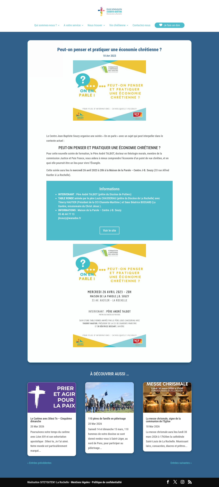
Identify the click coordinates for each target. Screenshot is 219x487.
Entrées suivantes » (181, 462)
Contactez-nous (141, 25)
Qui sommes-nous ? (45, 25)
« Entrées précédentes (39, 462)
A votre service (72, 25)
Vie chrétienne (117, 25)
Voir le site (109, 230)
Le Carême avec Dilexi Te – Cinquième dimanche (51, 420)
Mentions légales (80, 482)
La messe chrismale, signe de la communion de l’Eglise (163, 420)
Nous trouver (95, 25)
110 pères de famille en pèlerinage (107, 418)
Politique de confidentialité (107, 482)
